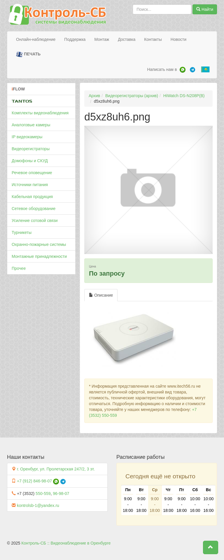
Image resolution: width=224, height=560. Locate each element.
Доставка (126, 39)
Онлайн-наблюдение (35, 39)
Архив (94, 95)
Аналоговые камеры (31, 125)
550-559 (43, 493)
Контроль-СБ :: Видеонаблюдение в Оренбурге (66, 543)
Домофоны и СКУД (30, 160)
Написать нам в (162, 69)
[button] (210, 547)
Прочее (19, 268)
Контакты (153, 39)
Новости (178, 39)
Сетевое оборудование (33, 208)
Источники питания (30, 184)
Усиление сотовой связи (35, 220)
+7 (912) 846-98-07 (34, 481)
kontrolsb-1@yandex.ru (38, 505)
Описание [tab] (101, 295)
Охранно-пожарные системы (39, 244)
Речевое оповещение (32, 172)
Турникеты (22, 232)
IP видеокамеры (27, 136)
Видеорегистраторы (31, 148)
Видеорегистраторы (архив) (131, 95)
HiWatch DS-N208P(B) (184, 95)
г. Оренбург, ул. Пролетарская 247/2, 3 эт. (56, 469)
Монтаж (101, 39)
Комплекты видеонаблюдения (40, 113)
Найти (204, 9)
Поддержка (74, 39)
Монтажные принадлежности (39, 256)
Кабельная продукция (32, 196)
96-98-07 (61, 493)
